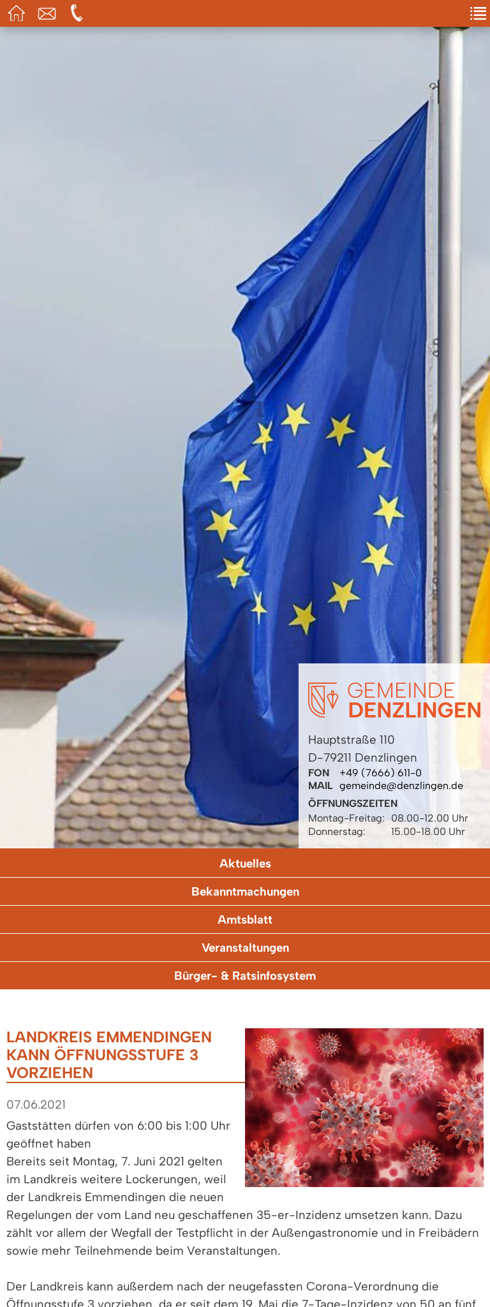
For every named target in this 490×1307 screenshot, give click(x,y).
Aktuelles (245, 863)
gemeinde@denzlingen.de (401, 785)
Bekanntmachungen (245, 891)
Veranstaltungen (245, 947)
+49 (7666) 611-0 (380, 773)
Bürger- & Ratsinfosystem (245, 975)
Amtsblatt (245, 919)
